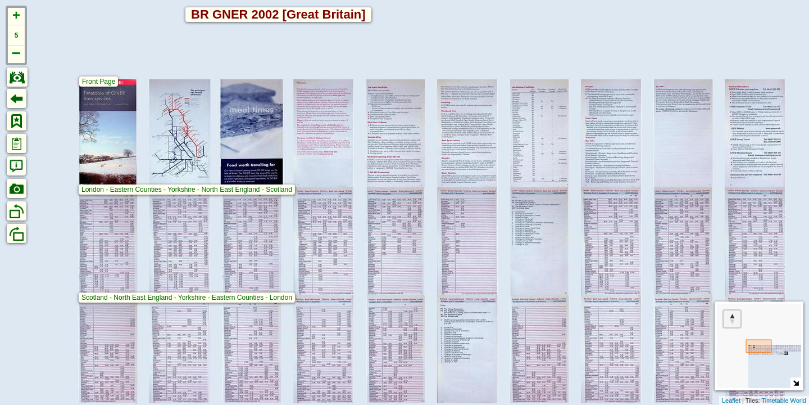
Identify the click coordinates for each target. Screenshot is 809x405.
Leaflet (731, 400)
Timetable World (784, 400)
